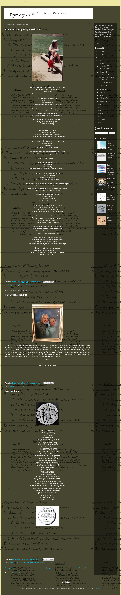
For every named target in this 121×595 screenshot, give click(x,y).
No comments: (35, 282)
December (103, 66)
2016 (100, 111)
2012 (100, 123)
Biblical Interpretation (17, 562)
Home (48, 568)
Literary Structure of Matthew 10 (111, 219)
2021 (100, 57)
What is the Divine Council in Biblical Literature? (111, 145)
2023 (100, 51)
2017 (100, 108)
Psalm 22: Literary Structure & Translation (111, 196)
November (103, 69)
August (102, 89)
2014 (100, 117)
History (45, 562)
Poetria (28, 285)
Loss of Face (12, 391)
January (103, 101)
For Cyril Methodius (16, 295)
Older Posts (84, 568)
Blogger (98, 588)
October (103, 72)
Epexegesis (14, 285)
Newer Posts (11, 568)
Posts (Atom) (18, 573)
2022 (100, 54)
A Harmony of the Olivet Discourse (111, 155)
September (104, 75)
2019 (100, 63)
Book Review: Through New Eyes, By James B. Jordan (110, 169)
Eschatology (38, 562)
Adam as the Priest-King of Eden (110, 208)
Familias (22, 285)
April (101, 95)
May (101, 92)
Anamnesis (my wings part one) (23, 29)
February (103, 98)
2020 (100, 60)
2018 (100, 105)
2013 (100, 120)
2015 (100, 114)
